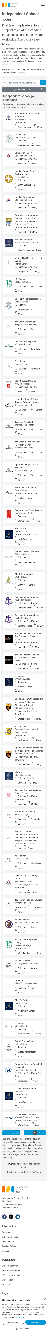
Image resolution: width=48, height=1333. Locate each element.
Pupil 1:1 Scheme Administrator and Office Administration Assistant (26, 834)
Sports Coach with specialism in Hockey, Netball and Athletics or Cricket (29, 702)
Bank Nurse (20, 528)
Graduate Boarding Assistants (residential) (29, 1065)
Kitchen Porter (21, 856)
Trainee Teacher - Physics (27, 655)
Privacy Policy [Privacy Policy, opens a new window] (20, 1317)
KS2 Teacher (21, 726)
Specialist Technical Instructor (29, 299)
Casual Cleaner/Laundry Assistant (26, 1090)
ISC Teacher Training (15, 72)
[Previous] (4, 1132)
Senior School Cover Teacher (28, 510)
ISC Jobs (6, 1284)
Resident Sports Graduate (27, 615)
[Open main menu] (42, 4)
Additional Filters (29, 89)
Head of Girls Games (24, 197)
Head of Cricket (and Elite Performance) (27, 172)
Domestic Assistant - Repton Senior (28, 259)
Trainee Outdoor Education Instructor (27, 115)
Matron (18, 772)
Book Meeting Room (11, 1270)
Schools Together (10, 1266)
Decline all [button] (13, 1322)
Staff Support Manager (26, 381)
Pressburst (23, 1164)
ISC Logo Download (11, 1275)
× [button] (45, 1299)
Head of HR (20, 135)
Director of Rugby (23, 153)
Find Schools (8, 1241)
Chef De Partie (22, 1000)
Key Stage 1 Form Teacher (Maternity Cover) (27, 443)
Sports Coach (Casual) (25, 1041)
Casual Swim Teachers (25, 1114)
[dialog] (24, 1314)
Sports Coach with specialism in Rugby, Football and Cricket (29, 749)
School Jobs (7, 1280)
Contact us (7, 1232)
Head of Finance (22, 960)
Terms (29, 1172)
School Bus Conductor (25, 487)
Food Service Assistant (26, 811)
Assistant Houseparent (25, 341)
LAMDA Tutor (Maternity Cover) (26, 877)
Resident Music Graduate (26, 597)
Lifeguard (19, 676)
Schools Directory (10, 1237)
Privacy (37, 1172)
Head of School (22, 919)
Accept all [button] (35, 1322)
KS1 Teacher (21, 279)
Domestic (19, 980)
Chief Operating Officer (26, 574)
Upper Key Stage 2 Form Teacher (26, 466)
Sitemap (5, 1251)
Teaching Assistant (24, 422)
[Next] (43, 1132)
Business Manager (24, 239)
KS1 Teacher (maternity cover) (26, 941)
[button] (24, 1328)
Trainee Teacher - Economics (28, 633)
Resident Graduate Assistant (28, 790)
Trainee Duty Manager (25, 322)
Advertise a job (16, 1172)
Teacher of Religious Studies (28, 900)
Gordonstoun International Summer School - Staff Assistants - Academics (27, 218)
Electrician (20, 361)
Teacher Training (9, 1246)
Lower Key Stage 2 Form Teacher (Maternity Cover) (27, 401)
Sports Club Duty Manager (27, 551)
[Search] (21, 82)
